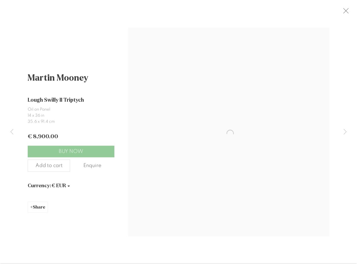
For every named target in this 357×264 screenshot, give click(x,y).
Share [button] (39, 210)
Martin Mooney (58, 81)
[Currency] (61, 189)
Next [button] (345, 132)
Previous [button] (12, 132)
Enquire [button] (92, 169)
